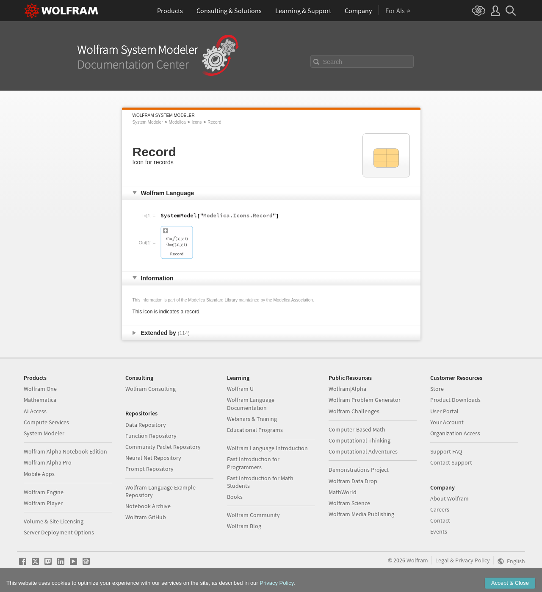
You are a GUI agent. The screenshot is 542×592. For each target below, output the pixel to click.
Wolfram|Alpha (347, 389)
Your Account (447, 422)
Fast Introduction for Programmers (253, 462)
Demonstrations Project (359, 469)
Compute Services (46, 422)
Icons (196, 122)
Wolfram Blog (244, 526)
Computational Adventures (363, 451)
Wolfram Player (43, 503)
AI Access (35, 411)
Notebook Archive (148, 506)
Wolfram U (240, 389)
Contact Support (451, 462)
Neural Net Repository (153, 458)
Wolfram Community (253, 515)
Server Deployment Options (59, 532)
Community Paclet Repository (163, 447)
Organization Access (455, 433)
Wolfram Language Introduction (267, 448)
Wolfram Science (349, 503)
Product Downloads (455, 400)
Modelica (177, 122)
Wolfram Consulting (150, 389)
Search (333, 61)
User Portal (444, 411)
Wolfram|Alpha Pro (48, 462)
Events (438, 531)
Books (235, 497)
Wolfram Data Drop (353, 481)
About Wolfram (449, 498)
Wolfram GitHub (145, 517)
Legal (442, 560)
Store (437, 389)
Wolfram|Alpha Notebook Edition (65, 451)
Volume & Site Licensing (53, 521)
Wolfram (417, 560)
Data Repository (145, 425)
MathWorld (343, 492)
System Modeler (148, 122)
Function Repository (151, 436)
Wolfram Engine (44, 492)
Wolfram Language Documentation (250, 403)
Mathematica (40, 400)
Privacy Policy (472, 560)
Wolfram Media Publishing (361, 514)
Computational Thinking (359, 440)
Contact (440, 520)
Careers (439, 509)
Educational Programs (255, 430)
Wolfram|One (40, 389)
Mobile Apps (39, 474)
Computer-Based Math (357, 429)
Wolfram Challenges (354, 411)
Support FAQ (446, 451)
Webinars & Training (252, 419)
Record (214, 122)
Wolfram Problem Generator (365, 400)
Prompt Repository (149, 469)
